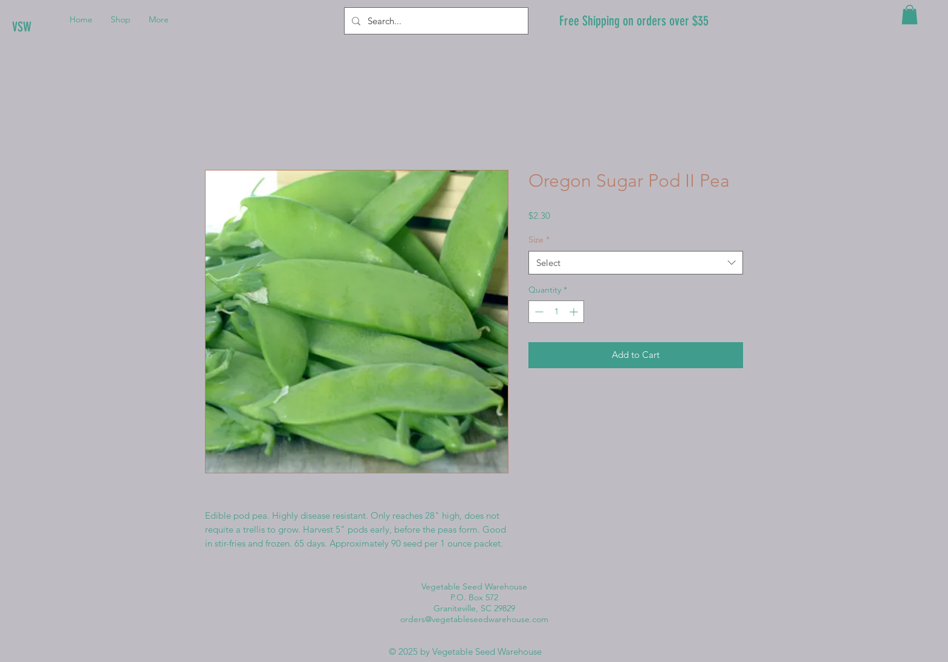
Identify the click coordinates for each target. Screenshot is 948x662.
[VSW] (53, 27)
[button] (909, 14)
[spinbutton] (556, 311)
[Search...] (435, 21)
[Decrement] (537, 311)
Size (539, 239)
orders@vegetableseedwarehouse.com (474, 619)
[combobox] (635, 262)
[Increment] (574, 311)
